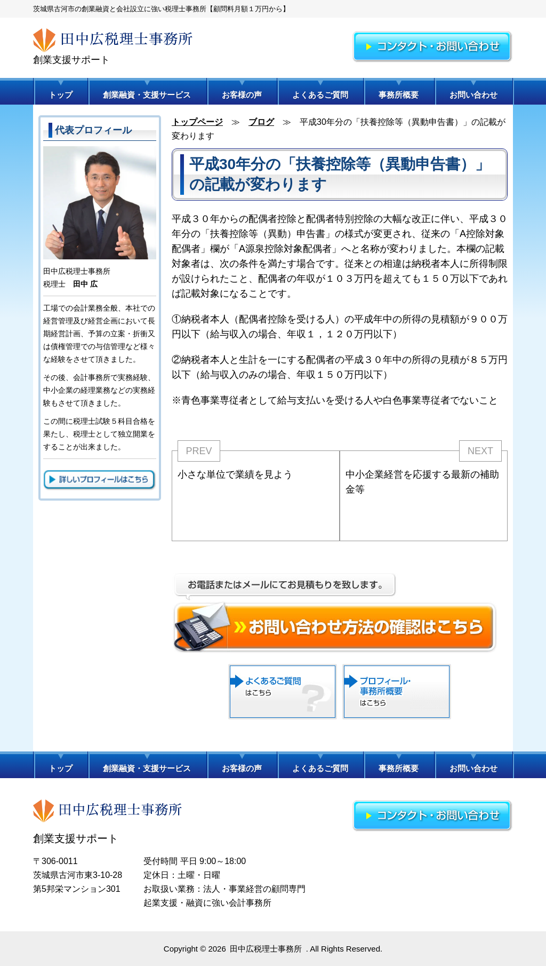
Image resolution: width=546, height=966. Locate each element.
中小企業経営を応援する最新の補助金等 (422, 482)
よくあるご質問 (320, 94)
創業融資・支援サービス (147, 94)
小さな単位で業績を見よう (235, 474)
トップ (61, 94)
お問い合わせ (473, 94)
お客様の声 (242, 94)
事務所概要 (399, 94)
